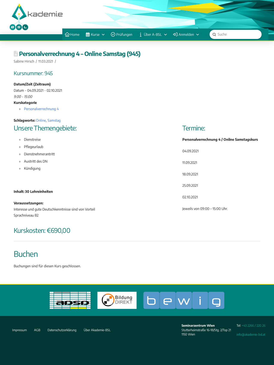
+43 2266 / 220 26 (253, 325)
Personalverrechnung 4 (41, 109)
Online (41, 120)
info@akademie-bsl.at (251, 334)
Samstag (54, 120)
